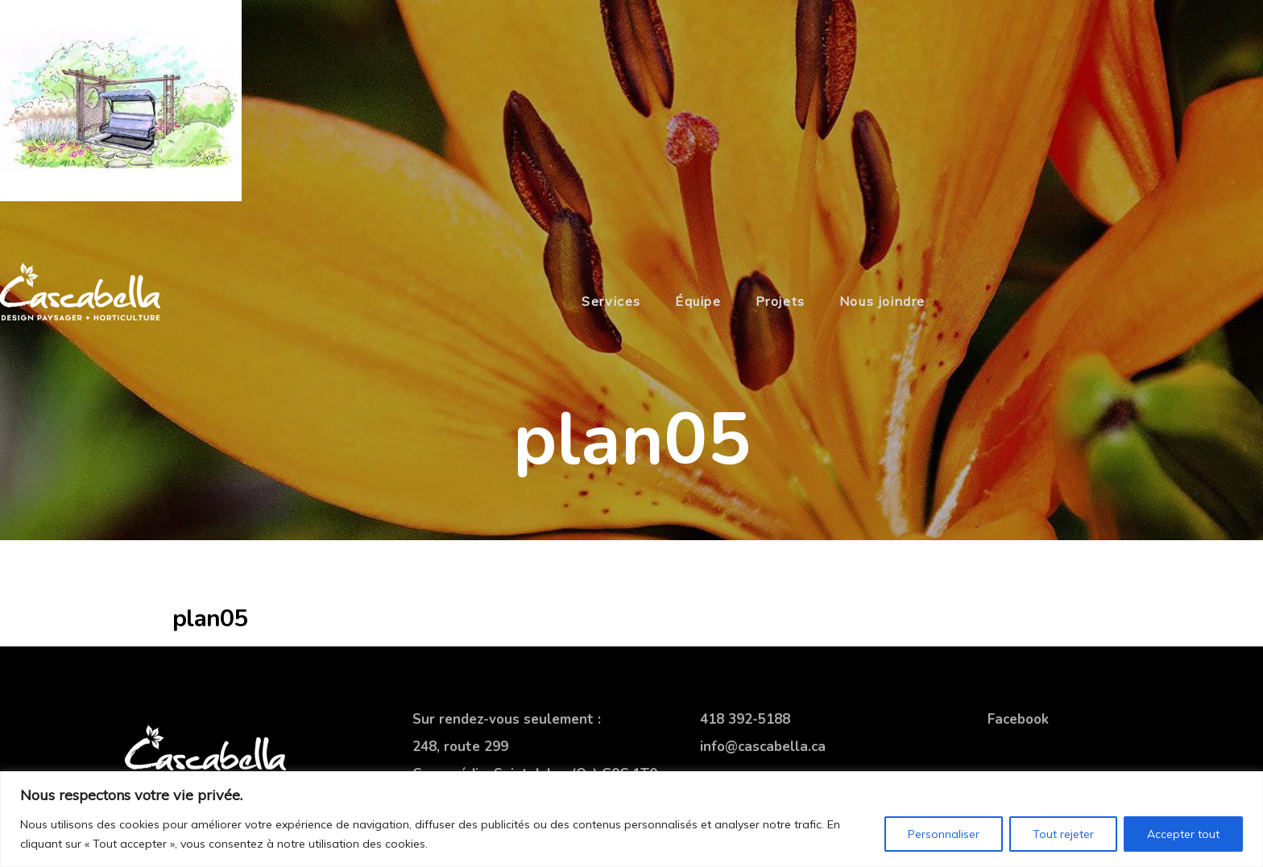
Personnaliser (943, 834)
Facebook (1018, 719)
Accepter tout (1183, 834)
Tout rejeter (1063, 834)
